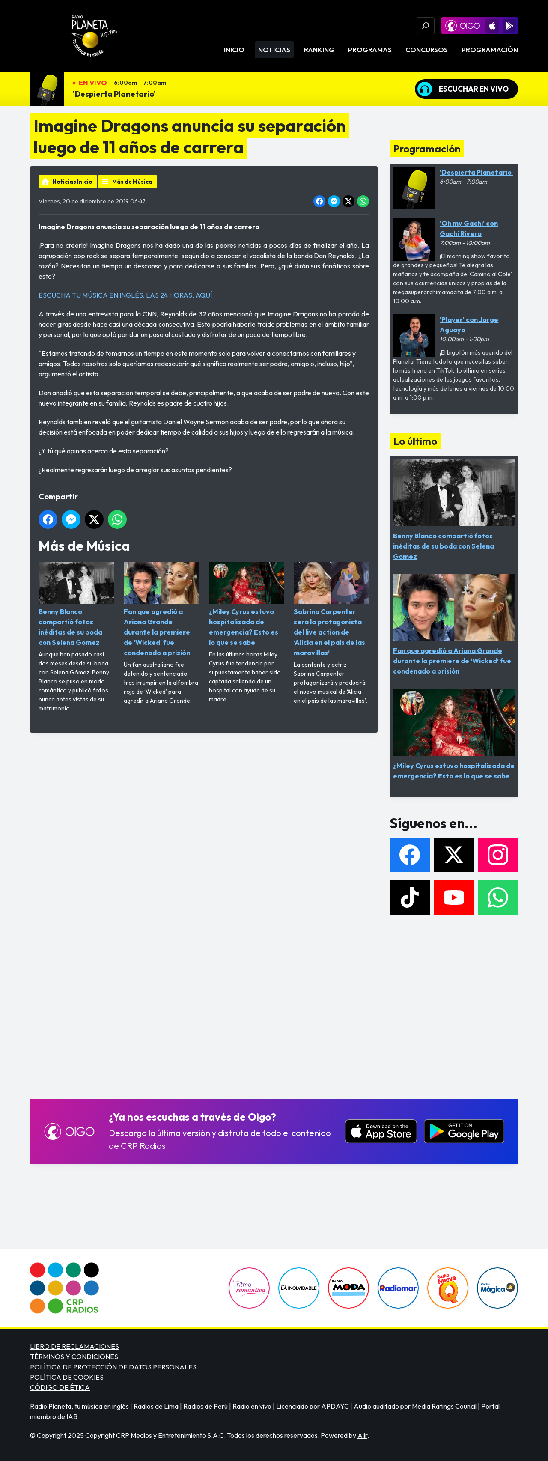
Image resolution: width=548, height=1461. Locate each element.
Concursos (426, 49)
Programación (490, 49)
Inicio (234, 49)
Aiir (362, 1435)
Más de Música (132, 181)
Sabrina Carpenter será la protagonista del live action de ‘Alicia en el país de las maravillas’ (331, 609)
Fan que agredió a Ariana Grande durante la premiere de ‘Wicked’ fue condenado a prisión (161, 609)
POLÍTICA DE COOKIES (67, 1377)
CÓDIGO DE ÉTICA (60, 1387)
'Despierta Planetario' (114, 94)
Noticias (274, 49)
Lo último (415, 441)
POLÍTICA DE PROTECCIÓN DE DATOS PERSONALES (113, 1367)
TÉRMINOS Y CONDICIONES (74, 1356)
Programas (370, 49)
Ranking (319, 49)
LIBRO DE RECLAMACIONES (74, 1346)
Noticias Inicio (72, 181)
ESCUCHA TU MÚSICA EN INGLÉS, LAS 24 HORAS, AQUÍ (125, 295)
